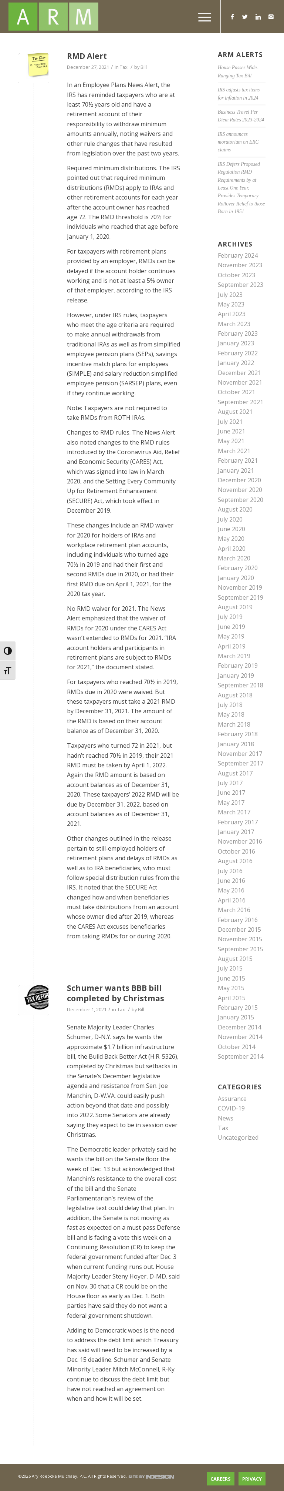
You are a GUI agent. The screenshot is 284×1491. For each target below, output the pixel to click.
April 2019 (232, 646)
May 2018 (231, 714)
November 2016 (240, 841)
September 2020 (240, 500)
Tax (124, 67)
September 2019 (240, 597)
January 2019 (236, 675)
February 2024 (238, 255)
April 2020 (232, 549)
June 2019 (231, 627)
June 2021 (231, 431)
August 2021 (235, 412)
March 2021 (234, 451)
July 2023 (230, 295)
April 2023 (232, 314)
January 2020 (236, 578)
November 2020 (240, 490)
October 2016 (236, 851)
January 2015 (236, 1017)
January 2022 (236, 363)
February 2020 (238, 568)
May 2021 (231, 441)
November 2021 (240, 382)
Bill (144, 67)
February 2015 (238, 1008)
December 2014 (239, 1027)
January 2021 (236, 470)
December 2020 (239, 480)
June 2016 (231, 881)
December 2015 (239, 929)
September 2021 (240, 402)
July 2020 (230, 519)
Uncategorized (238, 1137)
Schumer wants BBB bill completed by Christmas (115, 993)
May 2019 (231, 636)
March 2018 (234, 724)
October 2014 (236, 1047)
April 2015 (232, 998)
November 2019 (240, 587)
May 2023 (231, 304)
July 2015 (230, 968)
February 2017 (238, 822)
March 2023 (234, 324)
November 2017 (240, 754)
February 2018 (238, 734)
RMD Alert (87, 56)
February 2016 (238, 920)
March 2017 (234, 812)
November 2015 (240, 939)
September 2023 (240, 285)
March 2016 (234, 910)
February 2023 (238, 333)
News (225, 1118)
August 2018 (235, 695)
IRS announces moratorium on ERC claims (238, 142)
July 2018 (230, 705)
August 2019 (235, 607)
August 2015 (235, 959)
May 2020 (231, 539)
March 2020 (234, 558)
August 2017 (235, 773)
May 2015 (231, 988)
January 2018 (236, 744)
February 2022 (238, 353)
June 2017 (231, 792)
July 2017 (230, 783)
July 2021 (230, 422)
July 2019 (230, 617)
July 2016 (230, 871)
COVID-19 (231, 1108)
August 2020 (235, 509)
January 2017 (236, 832)
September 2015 (240, 949)
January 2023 (236, 343)
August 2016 (235, 861)
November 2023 (240, 265)
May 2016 (231, 890)
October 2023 (236, 275)
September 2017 (240, 763)
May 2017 (231, 802)
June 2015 (231, 978)
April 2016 (232, 900)
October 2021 (236, 392)
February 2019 (238, 665)
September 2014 (240, 1056)
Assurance (232, 1099)
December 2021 (239, 373)
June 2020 (231, 529)
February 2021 (238, 460)
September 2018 (240, 685)
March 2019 (234, 656)
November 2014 (240, 1037)
